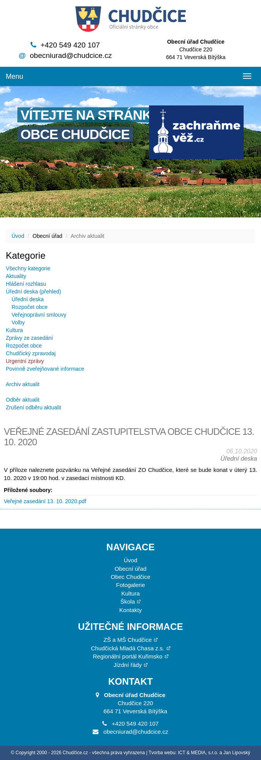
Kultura (14, 330)
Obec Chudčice (131, 576)
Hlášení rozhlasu (26, 284)
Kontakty (130, 610)
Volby (18, 322)
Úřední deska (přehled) (33, 291)
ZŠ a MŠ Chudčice (127, 639)
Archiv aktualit (22, 384)
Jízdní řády (128, 665)
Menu (14, 76)
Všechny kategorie (28, 268)
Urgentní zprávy (25, 361)
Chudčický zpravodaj (31, 353)
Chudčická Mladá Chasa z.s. (127, 648)
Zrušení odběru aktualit (33, 407)
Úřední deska (28, 299)
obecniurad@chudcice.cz (71, 55)
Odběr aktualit (22, 400)
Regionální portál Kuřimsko (127, 656)
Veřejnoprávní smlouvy (39, 315)
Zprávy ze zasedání (29, 338)
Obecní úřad (131, 568)
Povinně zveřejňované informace (45, 369)
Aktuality (16, 276)
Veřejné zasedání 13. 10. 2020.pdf (45, 501)
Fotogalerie (130, 585)
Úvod (18, 236)
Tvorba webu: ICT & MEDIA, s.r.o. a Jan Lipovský (199, 752)
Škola (127, 601)
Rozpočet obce (29, 307)
